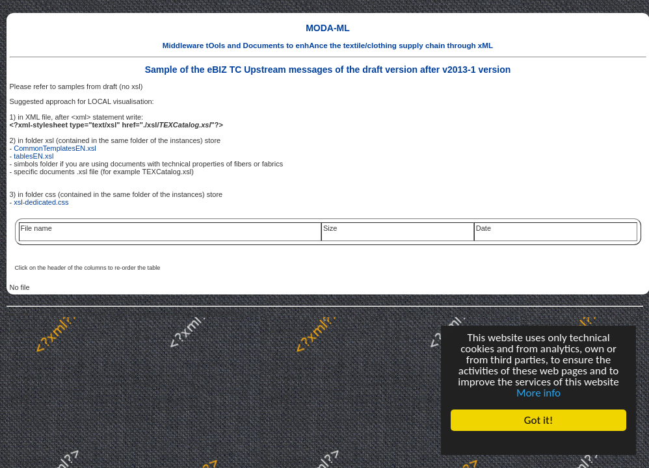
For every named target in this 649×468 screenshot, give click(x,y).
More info (538, 393)
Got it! (538, 420)
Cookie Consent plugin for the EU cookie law (538, 443)
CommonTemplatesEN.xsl (55, 148)
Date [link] (483, 228)
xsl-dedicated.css (41, 202)
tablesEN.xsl (33, 156)
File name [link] (36, 228)
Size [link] (330, 228)
